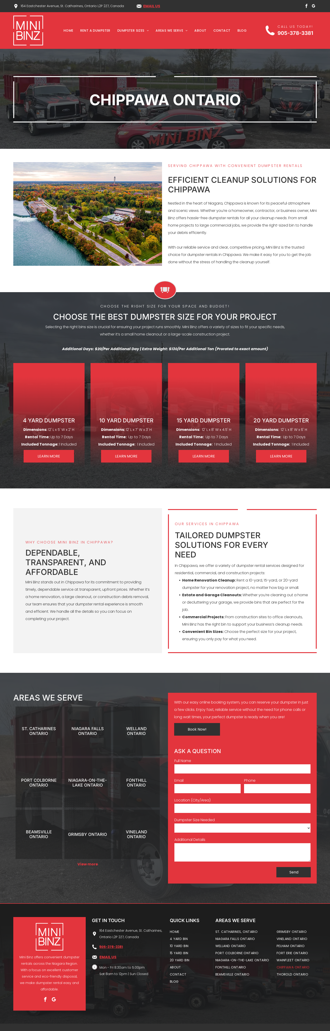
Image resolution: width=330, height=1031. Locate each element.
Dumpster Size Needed (194, 820)
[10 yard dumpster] (126, 392)
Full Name (182, 760)
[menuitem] (68, 30)
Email (179, 780)
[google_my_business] (314, 6)
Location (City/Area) (192, 800)
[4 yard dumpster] (48, 392)
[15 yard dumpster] (203, 392)
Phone (250, 780)
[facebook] (307, 6)
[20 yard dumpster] (281, 392)
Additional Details (189, 839)
